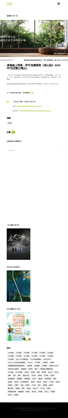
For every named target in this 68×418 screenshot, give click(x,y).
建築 (19, 375)
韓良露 (40, 391)
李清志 (58, 382)
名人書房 (10, 372)
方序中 (34, 378)
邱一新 (43, 388)
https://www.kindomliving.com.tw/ (29, 106)
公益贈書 (37, 365)
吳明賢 (33, 372)
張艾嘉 (46, 375)
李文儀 (51, 382)
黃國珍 (16, 395)
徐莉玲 (52, 375)
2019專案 (50, 353)
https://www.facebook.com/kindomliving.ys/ (35, 111)
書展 (54, 378)
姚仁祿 (50, 372)
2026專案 (11, 359)
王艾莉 (34, 385)
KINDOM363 (47, 359)
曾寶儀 (10, 382)
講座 (23, 388)
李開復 (10, 385)
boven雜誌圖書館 (35, 359)
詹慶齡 (18, 388)
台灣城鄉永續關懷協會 (46, 369)
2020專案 (11, 356)
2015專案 (18, 353)
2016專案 (26, 353)
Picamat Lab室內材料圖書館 (16, 362)
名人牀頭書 (19, 372)
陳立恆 (34, 391)
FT (46, 410)
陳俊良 (28, 391)
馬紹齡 (53, 391)
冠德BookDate (53, 365)
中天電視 (37, 362)
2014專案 (11, 353)
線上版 (31, 93)
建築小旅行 (26, 375)
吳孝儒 (26, 372)
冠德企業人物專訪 (13, 369)
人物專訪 (45, 362)
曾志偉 (16, 382)
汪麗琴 (16, 385)
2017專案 (34, 353)
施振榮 (40, 378)
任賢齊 (52, 362)
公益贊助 (44, 365)
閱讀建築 (21, 391)
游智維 (27, 385)
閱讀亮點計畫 (12, 391)
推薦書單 (19, 378)
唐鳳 (38, 372)
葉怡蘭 (45, 385)
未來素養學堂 (24, 382)
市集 (14, 375)
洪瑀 (22, 385)
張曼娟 (40, 375)
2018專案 (42, 353)
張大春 (34, 375)
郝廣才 (49, 388)
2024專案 (42, 356)
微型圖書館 (11, 378)
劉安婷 (30, 369)
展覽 (9, 375)
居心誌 (10, 123)
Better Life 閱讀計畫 (22, 359)
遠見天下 (35, 388)
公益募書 (29, 365)
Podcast (29, 362)
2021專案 (18, 356)
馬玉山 (47, 391)
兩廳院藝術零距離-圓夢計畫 (16, 365)
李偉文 (45, 382)
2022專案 (26, 356)
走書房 (29, 388)
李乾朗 (39, 382)
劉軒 (36, 369)
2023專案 (34, 356)
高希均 (10, 395)
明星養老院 (48, 378)
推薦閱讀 (27, 378)
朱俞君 (33, 382)
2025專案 (50, 356)
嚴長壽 (44, 372)
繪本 (39, 385)
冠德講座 (23, 369)
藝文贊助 (10, 388)
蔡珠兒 (51, 385)
